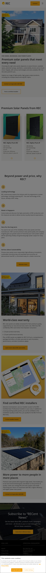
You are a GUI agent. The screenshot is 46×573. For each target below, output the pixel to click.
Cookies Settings (28, 570)
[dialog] (23, 564)
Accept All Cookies (16, 570)
